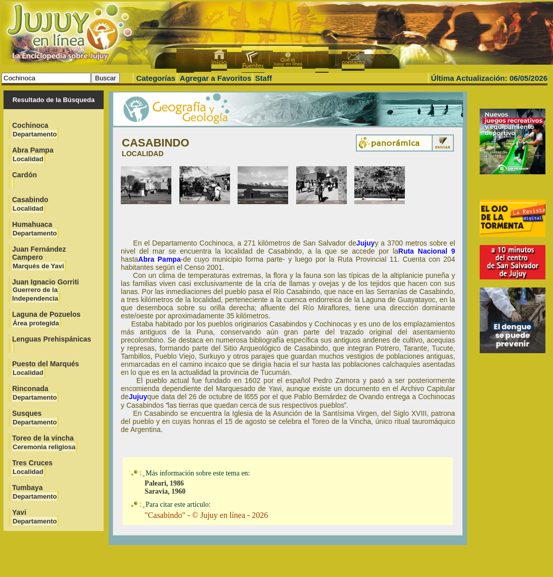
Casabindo (30, 204)
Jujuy (365, 243)
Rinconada (34, 392)
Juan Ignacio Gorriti (45, 290)
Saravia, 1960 (165, 491)
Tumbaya (34, 492)
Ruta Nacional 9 (426, 251)
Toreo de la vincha (44, 442)
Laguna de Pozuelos (46, 318)
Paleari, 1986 (164, 483)
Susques (34, 417)
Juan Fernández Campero (39, 257)
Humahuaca (34, 228)
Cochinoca (34, 129)
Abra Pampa (33, 154)
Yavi (34, 516)
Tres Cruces (32, 467)
